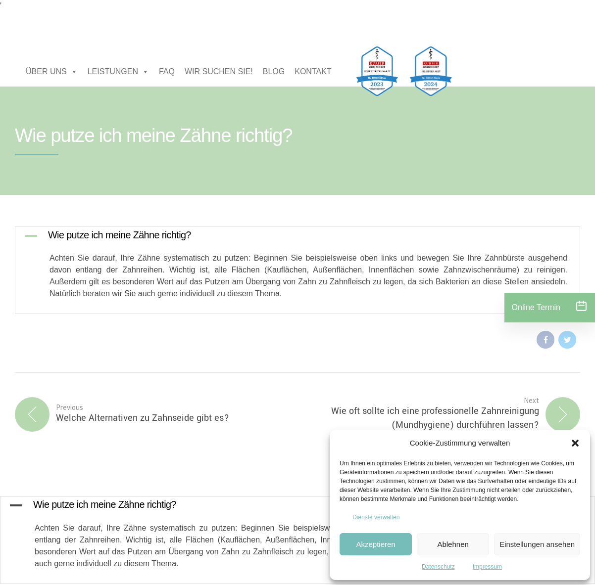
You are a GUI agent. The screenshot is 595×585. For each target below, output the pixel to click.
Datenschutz (438, 566)
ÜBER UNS (52, 72)
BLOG (274, 71)
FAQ (167, 71)
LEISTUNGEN (118, 72)
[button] (575, 443)
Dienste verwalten (375, 517)
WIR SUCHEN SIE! (219, 71)
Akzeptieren (375, 544)
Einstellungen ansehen (537, 544)
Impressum (487, 566)
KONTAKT (313, 71)
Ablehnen (452, 544)
